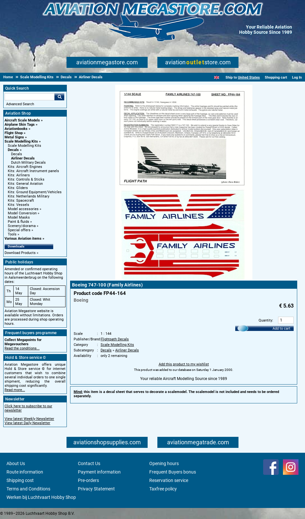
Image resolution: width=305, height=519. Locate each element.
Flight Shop (14, 133)
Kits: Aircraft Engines (25, 167)
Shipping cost (20, 480)
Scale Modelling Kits (21, 141)
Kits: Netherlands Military (28, 196)
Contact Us (89, 463)
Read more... (15, 390)
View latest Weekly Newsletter (29, 419)
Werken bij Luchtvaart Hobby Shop (41, 497)
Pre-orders (88, 480)
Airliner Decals (23, 158)
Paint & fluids (18, 222)
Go (59, 96)
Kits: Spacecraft (21, 200)
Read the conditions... (22, 348)
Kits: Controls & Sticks (26, 179)
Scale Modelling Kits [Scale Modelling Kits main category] (24, 146)
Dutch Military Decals (28, 162)
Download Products (20, 253)
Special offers (19, 230)
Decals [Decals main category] (16, 154)
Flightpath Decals (115, 339)
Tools (12, 234)
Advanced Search (20, 104)
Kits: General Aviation (25, 184)
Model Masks (19, 217)
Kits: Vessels (18, 205)
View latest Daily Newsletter (27, 423)
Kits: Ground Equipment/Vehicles (35, 192)
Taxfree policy (163, 488)
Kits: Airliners (19, 175)
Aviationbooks (16, 129)
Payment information (99, 472)
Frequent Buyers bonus (172, 472)
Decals (13, 150)
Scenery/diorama (22, 226)
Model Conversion (22, 213)
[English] (216, 77)
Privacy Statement (96, 488)
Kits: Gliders (18, 188)
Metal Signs (14, 137)
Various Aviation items (23, 238)
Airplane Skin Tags (20, 124)
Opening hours (164, 463)
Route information (24, 472)
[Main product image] (183, 278)
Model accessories (23, 209)
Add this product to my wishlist (184, 364)
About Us (15, 463)
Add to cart (281, 328)
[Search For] (30, 96)
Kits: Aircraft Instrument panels (33, 171)
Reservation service (168, 480)
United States (249, 77)
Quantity (265, 320)
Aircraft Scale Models (22, 120)
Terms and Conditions (28, 488)
